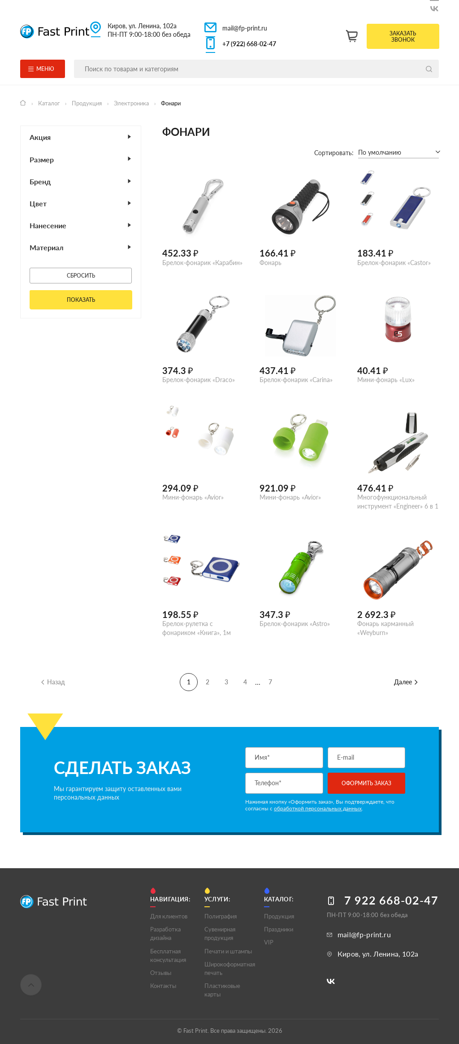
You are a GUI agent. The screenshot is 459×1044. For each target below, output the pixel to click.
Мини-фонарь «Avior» (193, 497)
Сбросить (81, 275)
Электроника (132, 103)
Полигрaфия (220, 916)
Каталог (49, 103)
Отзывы (160, 972)
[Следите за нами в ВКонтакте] (434, 7)
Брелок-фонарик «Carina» (296, 379)
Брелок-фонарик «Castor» (394, 262)
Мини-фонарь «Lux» (386, 379)
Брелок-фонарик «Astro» (295, 623)
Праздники (278, 929)
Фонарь (270, 262)
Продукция (87, 103)
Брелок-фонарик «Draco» (198, 379)
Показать (81, 299)
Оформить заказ (366, 783)
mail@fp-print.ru (244, 28)
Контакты (163, 985)
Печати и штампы (228, 951)
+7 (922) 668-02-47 (249, 44)
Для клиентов (168, 916)
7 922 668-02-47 (391, 900)
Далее (406, 682)
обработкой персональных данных (318, 808)
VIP (268, 942)
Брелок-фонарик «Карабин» (202, 262)
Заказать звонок (403, 36)
